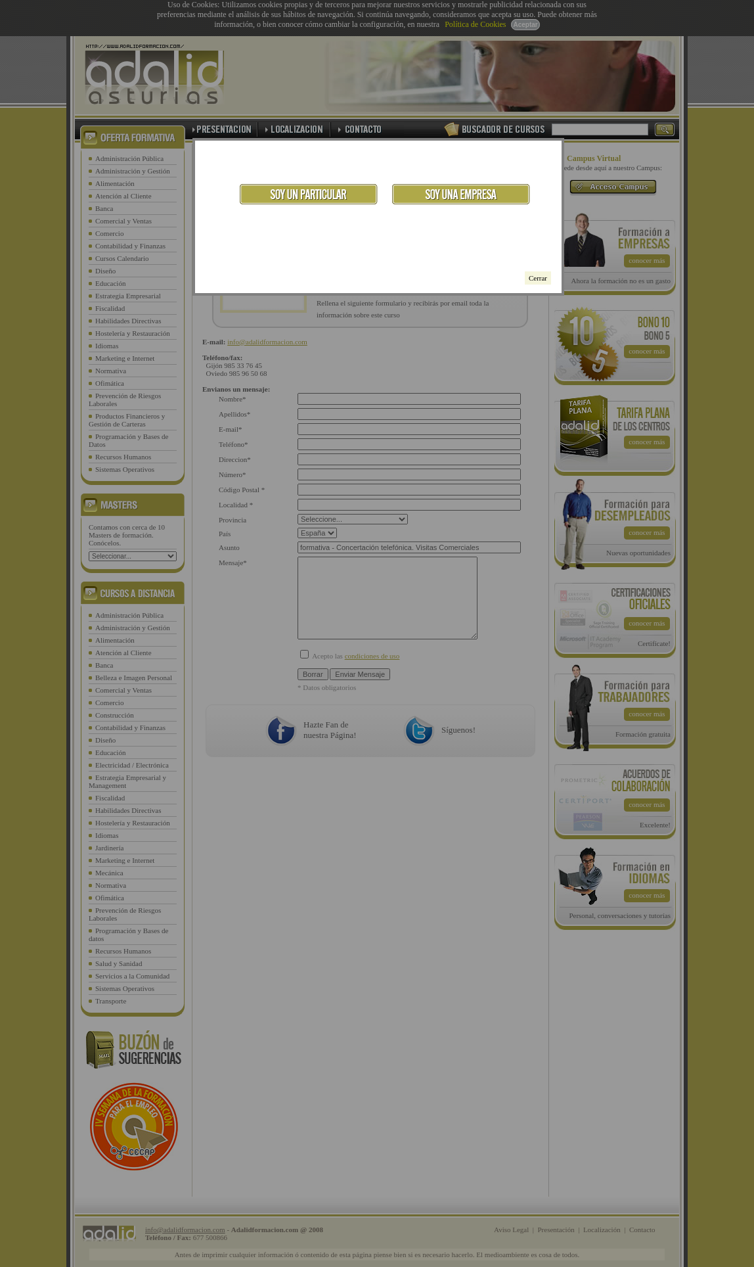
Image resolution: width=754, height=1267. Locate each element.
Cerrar (538, 278)
